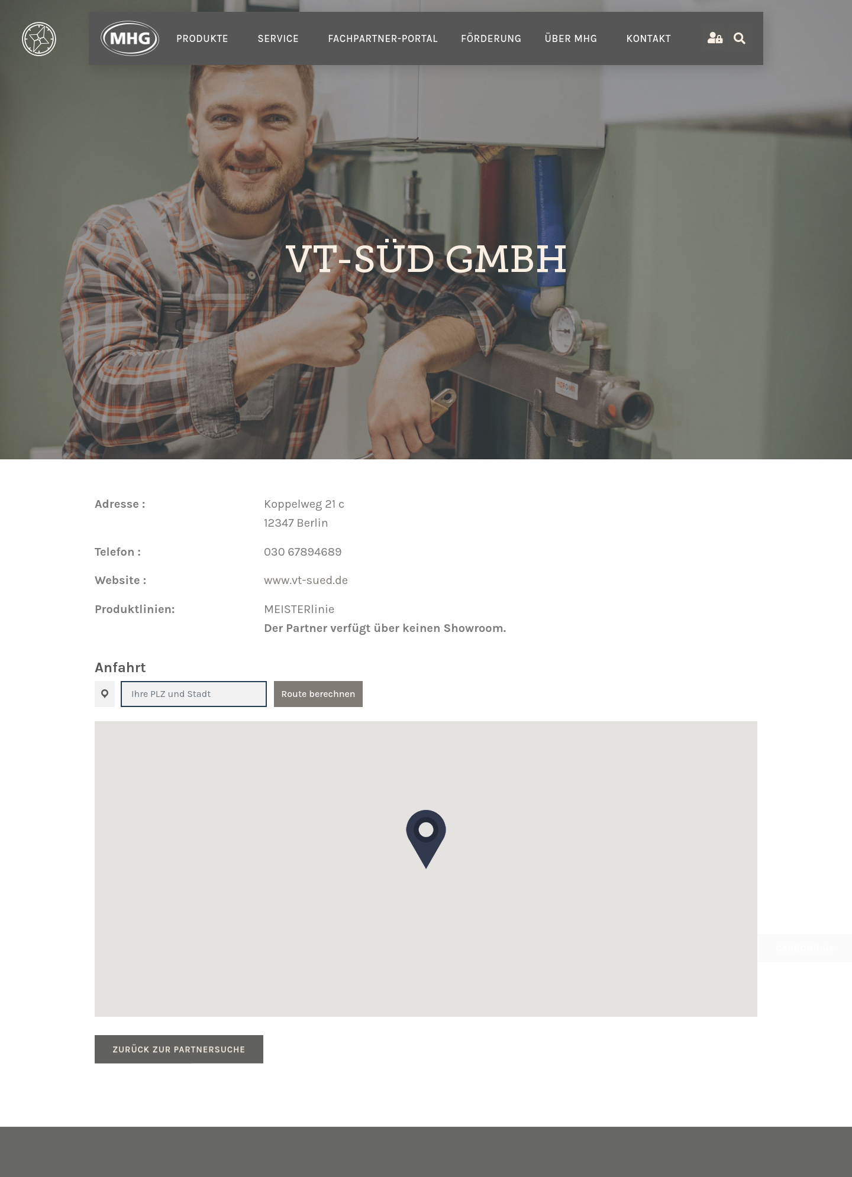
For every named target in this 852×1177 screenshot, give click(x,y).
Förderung (491, 38)
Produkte (205, 38)
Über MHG (574, 38)
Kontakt (651, 38)
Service (281, 38)
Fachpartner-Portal (383, 38)
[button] (426, 839)
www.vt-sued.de (306, 580)
